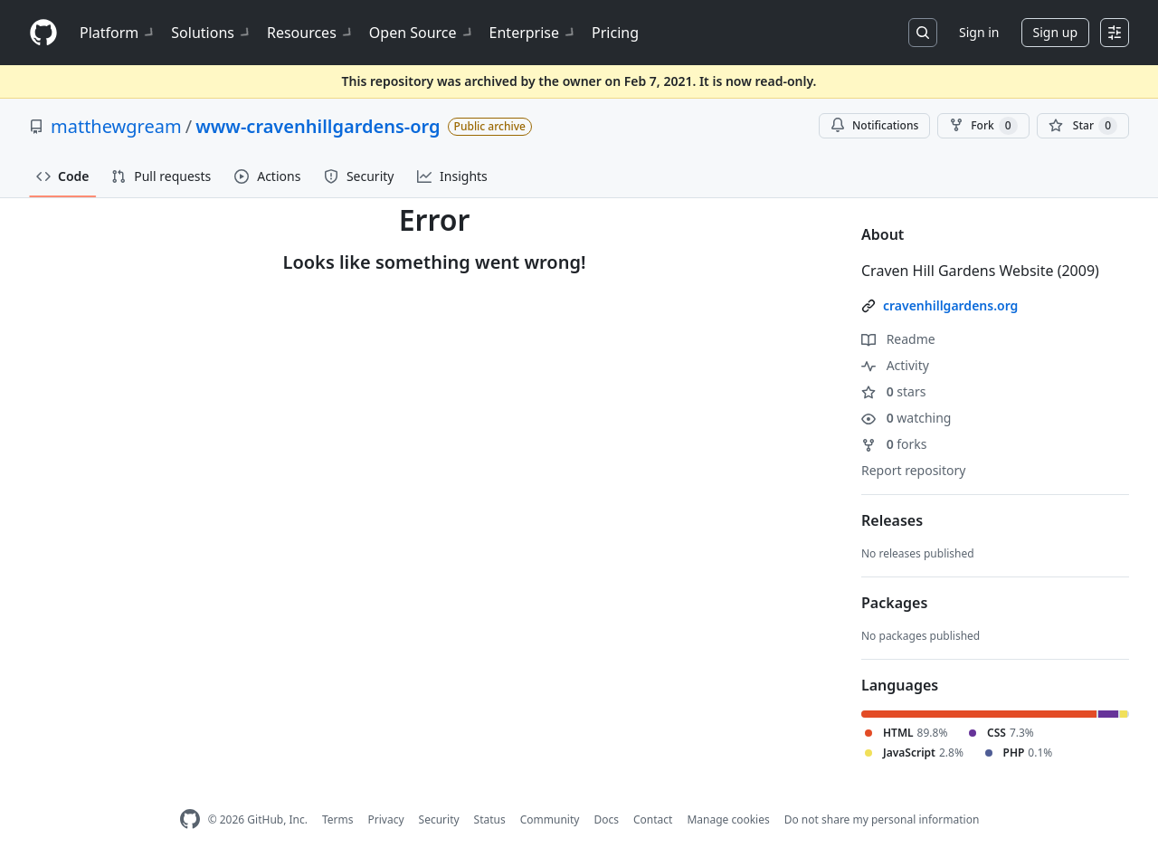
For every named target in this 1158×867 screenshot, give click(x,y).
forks (894, 444)
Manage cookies (728, 819)
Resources (311, 33)
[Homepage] (43, 33)
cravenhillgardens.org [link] (950, 305)
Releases (892, 520)
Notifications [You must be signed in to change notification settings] (874, 125)
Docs (606, 819)
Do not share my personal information (882, 819)
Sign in (979, 32)
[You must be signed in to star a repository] (1083, 125)
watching (906, 417)
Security (439, 819)
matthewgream (116, 126)
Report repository (913, 470)
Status (490, 819)
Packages (894, 603)
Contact (652, 819)
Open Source (422, 33)
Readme (898, 339)
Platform (118, 33)
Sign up (1055, 32)
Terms (338, 819)
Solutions (211, 33)
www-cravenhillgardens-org (317, 126)
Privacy (386, 819)
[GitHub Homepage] (190, 819)
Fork (983, 126)
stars (893, 391)
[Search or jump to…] (922, 32)
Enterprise (533, 33)
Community (550, 819)
